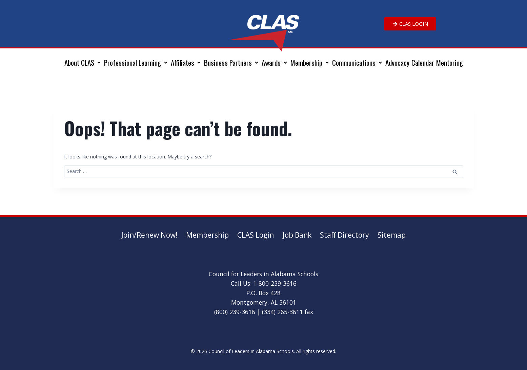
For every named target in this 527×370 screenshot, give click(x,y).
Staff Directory (344, 235)
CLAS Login (255, 235)
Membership (207, 235)
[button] (83, 62)
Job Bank (297, 235)
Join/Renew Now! (149, 235)
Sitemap (392, 235)
